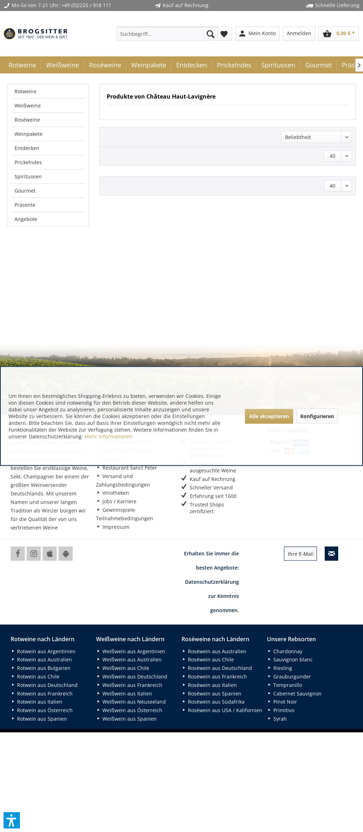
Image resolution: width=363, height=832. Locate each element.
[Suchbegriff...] (167, 34)
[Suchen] (210, 34)
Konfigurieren (317, 415)
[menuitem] (167, 34)
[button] (12, 820)
